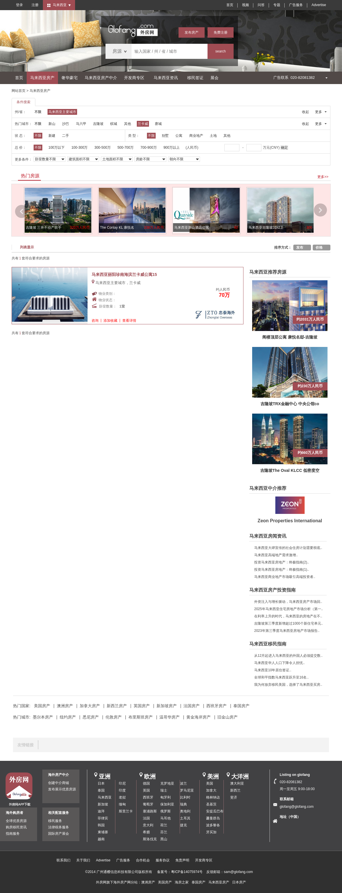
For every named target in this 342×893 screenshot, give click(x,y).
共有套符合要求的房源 (31, 258)
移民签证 (195, 77)
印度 (122, 790)
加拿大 (211, 790)
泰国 (101, 790)
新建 (51, 136)
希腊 (146, 832)
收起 (305, 112)
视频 (245, 5)
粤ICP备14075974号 (187, 872)
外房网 (101, 882)
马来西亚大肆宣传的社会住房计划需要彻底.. (288, 548)
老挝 (122, 797)
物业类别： (107, 294)
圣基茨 (211, 804)
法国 (146, 818)
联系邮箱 (287, 799)
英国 (146, 790)
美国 (209, 783)
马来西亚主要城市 (62, 112)
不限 (37, 112)
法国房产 (191, 705)
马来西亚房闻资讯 (267, 536)
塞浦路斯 (150, 811)
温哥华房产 (169, 717)
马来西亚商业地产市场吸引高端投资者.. (284, 577)
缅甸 (122, 804)
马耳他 (165, 818)
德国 (146, 783)
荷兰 (163, 825)
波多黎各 (213, 825)
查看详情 (129, 320)
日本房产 (239, 882)
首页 (229, 5)
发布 (299, 247)
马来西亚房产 (42, 77)
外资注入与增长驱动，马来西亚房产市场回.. (288, 602)
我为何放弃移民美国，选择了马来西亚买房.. (288, 685)
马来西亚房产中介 (101, 77)
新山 (51, 124)
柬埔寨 (103, 832)
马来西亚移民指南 (267, 643)
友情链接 (25, 745)
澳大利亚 (237, 783)
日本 (101, 783)
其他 (127, 124)
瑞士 (163, 790)
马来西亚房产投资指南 (272, 590)
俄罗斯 (165, 811)
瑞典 (183, 804)
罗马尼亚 (187, 790)
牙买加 (211, 832)
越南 (101, 839)
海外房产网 (122, 882)
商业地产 (196, 136)
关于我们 (83, 860)
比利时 (185, 797)
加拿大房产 (90, 705)
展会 (214, 77)
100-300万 (79, 148)
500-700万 (125, 148)
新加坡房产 (167, 705)
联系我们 (63, 860)
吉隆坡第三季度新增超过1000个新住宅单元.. (288, 623)
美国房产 (42, 705)
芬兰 (163, 832)
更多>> (322, 177)
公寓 (178, 136)
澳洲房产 (65, 705)
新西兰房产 (117, 705)
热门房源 (30, 175)
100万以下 (56, 148)
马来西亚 (105, 797)
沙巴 (65, 124)
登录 (19, 5)
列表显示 (27, 247)
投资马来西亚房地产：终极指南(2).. (281, 562)
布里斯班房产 (140, 717)
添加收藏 (110, 320)
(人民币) (191, 148)
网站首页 (19, 91)
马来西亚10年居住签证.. (272, 670)
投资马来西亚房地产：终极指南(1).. (281, 570)
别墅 (165, 136)
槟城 (113, 124)
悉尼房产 (91, 717)
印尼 (122, 783)
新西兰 (235, 790)
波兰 (183, 783)
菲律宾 (103, 818)
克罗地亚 (167, 783)
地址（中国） (290, 817)
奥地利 (185, 811)
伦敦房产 (113, 717)
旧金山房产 (227, 717)
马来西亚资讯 (166, 77)
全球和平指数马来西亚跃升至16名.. (281, 677)
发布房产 (192, 32)
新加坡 (103, 804)
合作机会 (143, 860)
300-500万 (102, 148)
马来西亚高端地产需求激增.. (276, 555)
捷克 (183, 825)
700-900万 (149, 148)
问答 (261, 5)
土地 (213, 136)
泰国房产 (241, 705)
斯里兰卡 (126, 811)
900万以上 (171, 148)
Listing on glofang (295, 775)
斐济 (233, 797)
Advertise (319, 5)
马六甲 (81, 124)
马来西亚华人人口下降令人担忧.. (279, 663)
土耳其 (185, 818)
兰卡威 (143, 124)
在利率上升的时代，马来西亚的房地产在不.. (288, 616)
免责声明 (182, 860)
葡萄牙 (148, 804)
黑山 (163, 839)
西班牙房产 (216, 705)
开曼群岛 (213, 818)
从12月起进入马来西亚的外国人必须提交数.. (288, 656)
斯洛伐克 (150, 839)
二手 (65, 136)
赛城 (158, 124)
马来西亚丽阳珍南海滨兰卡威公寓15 (124, 274)
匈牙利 (165, 797)
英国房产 (142, 705)
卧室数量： (108, 306)
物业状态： (107, 300)
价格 (319, 247)
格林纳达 (213, 797)
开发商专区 (134, 77)
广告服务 (296, 5)
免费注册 (221, 32)
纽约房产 (68, 717)
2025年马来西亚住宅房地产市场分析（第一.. (288, 609)
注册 (35, 5)
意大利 (148, 825)
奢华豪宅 (69, 77)
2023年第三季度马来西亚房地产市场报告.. (286, 631)
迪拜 (101, 811)
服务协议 (163, 860)
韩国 (101, 825)
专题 (276, 5)
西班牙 (148, 797)
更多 (318, 112)
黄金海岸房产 (198, 717)
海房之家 (182, 882)
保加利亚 (167, 804)
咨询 (95, 320)
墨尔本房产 (43, 717)
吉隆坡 (98, 124)
